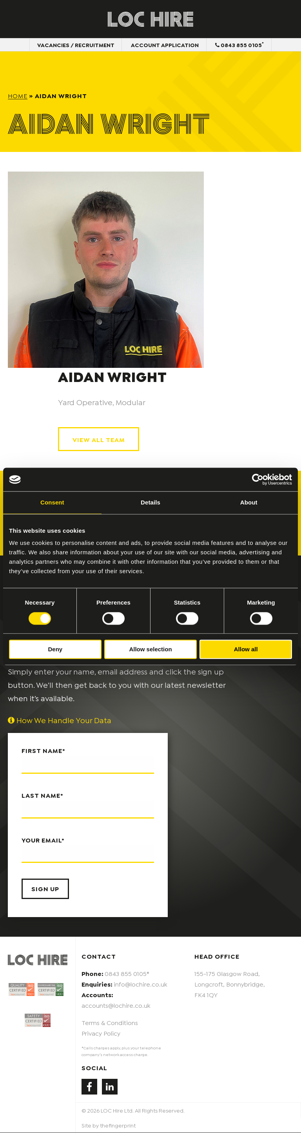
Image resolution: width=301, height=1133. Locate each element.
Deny (55, 649)
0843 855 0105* (127, 973)
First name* (88, 760)
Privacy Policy (101, 1033)
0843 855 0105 (240, 44)
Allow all (246, 649)
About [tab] (248, 502)
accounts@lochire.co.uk (116, 1005)
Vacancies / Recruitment (75, 45)
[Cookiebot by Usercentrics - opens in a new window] (257, 479)
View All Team (99, 439)
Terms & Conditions (110, 1022)
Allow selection (150, 649)
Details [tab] (150, 502)
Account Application (165, 45)
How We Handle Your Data (59, 720)
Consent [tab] (52, 502)
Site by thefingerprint (109, 1125)
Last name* (88, 805)
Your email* (88, 850)
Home (17, 95)
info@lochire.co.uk (140, 984)
